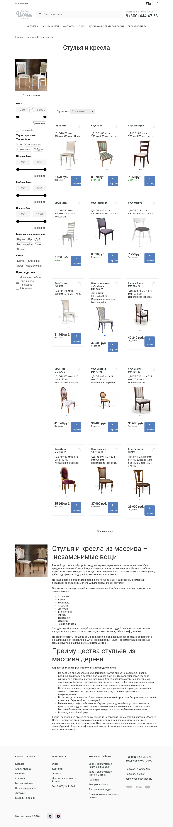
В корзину (77, 181)
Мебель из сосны (25, 797)
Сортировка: (63, 111)
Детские (20, 793)
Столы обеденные (25, 788)
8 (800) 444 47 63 (142, 16)
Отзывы (56, 773)
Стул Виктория (136, 125)
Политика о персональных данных (104, 796)
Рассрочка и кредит (100, 789)
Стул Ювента (135, 203)
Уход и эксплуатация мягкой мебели (100, 773)
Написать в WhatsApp (138, 769)
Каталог (33, 26)
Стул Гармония (99, 203)
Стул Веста (60, 125)
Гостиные (20, 773)
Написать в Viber (135, 774)
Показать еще (105, 531)
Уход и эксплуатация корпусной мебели (100, 765)
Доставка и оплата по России (106, 26)
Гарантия (94, 779)
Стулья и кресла (31, 95)
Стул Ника (96, 125)
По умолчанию (79, 111)
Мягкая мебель (24, 783)
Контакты (68, 26)
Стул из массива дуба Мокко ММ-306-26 (100, 286)
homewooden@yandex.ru (139, 778)
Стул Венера (61, 203)
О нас (82, 26)
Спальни (20, 778)
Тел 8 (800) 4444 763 (63, 786)
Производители (137, 26)
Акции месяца (23, 768)
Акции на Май (51, 26)
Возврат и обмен (98, 784)
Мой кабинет (21, 3)
